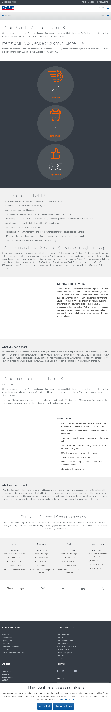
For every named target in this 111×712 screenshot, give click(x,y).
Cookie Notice (67, 699)
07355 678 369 (70, 566)
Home (6, 15)
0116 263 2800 (70, 562)
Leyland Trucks (63, 650)
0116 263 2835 (15, 562)
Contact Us (6, 644)
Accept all (44, 706)
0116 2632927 (42, 562)
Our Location (7, 638)
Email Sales (15, 558)
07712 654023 (42, 566)
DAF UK (60, 638)
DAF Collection (103, 2)
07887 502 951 (98, 565)
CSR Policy (6, 650)
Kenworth (60, 656)
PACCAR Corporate (64, 653)
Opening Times (7, 641)
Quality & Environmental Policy (13, 653)
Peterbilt (60, 659)
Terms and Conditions (10, 647)
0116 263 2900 (9, 2)
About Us (5, 635)
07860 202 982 (15, 566)
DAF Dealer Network (65, 641)
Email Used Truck (98, 561)
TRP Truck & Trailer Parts (67, 647)
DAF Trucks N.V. (63, 635)
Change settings (63, 706)
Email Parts (70, 558)
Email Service (42, 558)
